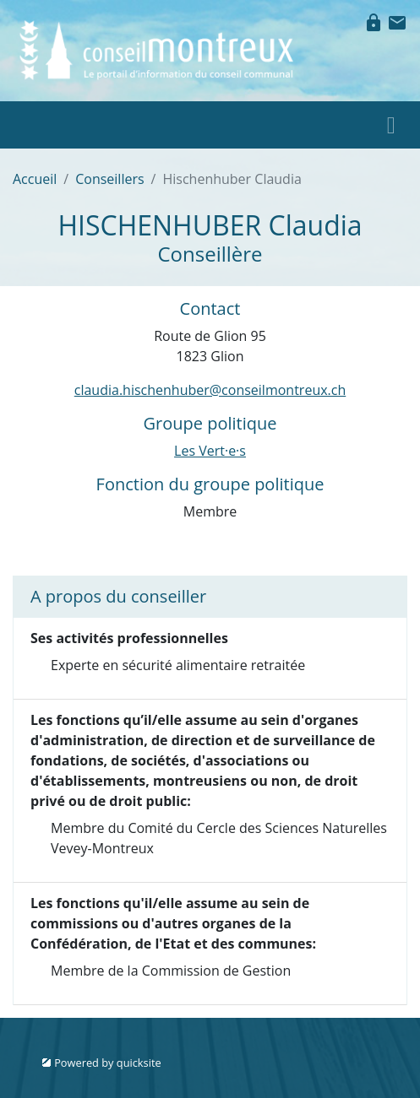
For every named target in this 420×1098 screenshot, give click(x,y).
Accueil (35, 179)
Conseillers (109, 179)
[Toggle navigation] (391, 125)
